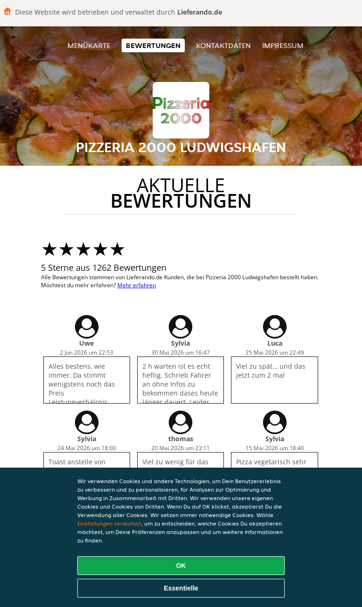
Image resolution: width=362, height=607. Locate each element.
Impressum (283, 45)
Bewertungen (153, 45)
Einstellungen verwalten (109, 523)
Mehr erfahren (136, 285)
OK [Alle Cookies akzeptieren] (181, 565)
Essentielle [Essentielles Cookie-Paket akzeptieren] (181, 588)
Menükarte (88, 45)
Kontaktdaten (223, 45)
